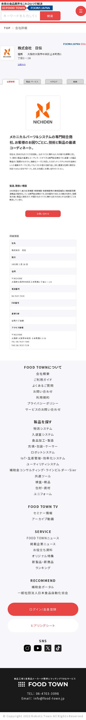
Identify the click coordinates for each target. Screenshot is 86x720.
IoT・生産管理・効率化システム (43, 458)
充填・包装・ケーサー (43, 446)
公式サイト (22, 64)
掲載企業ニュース (43, 544)
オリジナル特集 (43, 556)
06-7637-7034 (18, 296)
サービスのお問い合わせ (43, 409)
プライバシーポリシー (43, 403)
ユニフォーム (43, 494)
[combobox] (20, 15)
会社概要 (43, 373)
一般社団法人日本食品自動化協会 (43, 593)
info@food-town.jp (49, 698)
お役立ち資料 (43, 550)
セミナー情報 (42, 513)
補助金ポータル (43, 587)
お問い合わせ (43, 213)
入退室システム (43, 434)
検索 (50, 16)
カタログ (53, 81)
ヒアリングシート (43, 625)
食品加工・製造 (43, 440)
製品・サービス (32, 81)
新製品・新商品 (43, 562)
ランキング (43, 568)
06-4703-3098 (47, 693)
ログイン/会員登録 (43, 609)
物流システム (43, 428)
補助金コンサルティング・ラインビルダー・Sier (43, 470)
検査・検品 (43, 482)
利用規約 (43, 397)
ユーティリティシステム (42, 464)
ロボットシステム (43, 452)
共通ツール (43, 476)
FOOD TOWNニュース (43, 538)
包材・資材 (43, 488)
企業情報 (11, 81)
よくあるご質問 (43, 385)
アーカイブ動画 (43, 519)
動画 (75, 81)
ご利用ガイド (43, 379)
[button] (81, 11)
